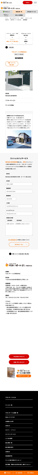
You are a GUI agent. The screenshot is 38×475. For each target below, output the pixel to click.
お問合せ (27, 2)
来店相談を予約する (19, 356)
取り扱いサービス (31, 11)
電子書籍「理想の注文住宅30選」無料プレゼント (18, 464)
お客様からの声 (9, 421)
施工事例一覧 (8, 443)
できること (6, 12)
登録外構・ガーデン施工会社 (16, 19)
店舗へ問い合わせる (19, 362)
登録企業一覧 (19, 11)
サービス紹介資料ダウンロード (13, 460)
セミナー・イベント (6, 15)
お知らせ (7, 425)
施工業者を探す (9, 447)
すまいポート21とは (10, 397)
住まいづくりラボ (10, 417)
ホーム (6, 18)
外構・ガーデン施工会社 (12, 64)
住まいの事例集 (19, 15)
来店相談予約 (8, 456)
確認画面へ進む (19, 244)
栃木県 (22, 18)
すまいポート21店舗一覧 (11, 413)
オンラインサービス (10, 434)
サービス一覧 (8, 405)
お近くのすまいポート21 (14, 18)
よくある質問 (8, 438)
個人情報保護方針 (12, 240)
